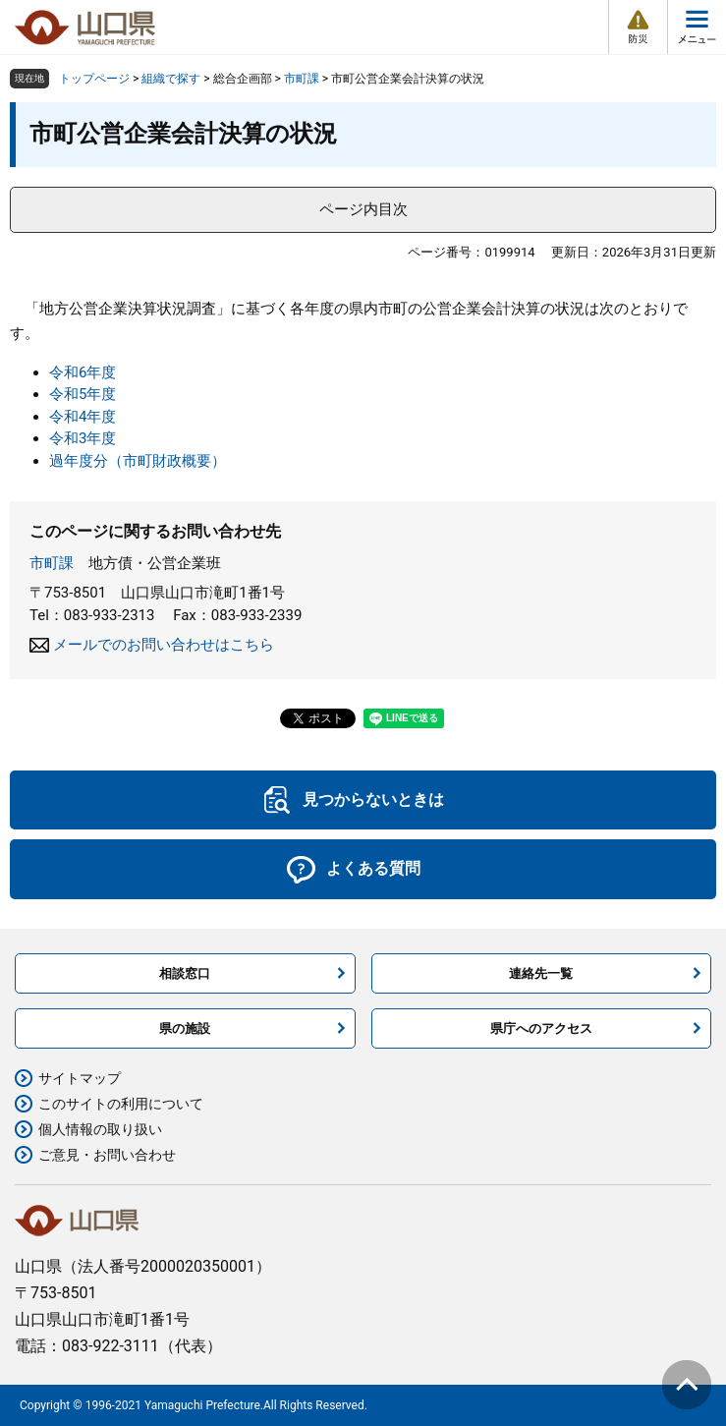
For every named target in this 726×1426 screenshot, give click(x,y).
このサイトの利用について (120, 1104)
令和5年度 (82, 394)
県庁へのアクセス (541, 1028)
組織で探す (170, 79)
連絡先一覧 (541, 973)
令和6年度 (82, 372)
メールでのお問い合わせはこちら (163, 645)
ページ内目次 (363, 209)
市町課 (301, 79)
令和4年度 (82, 417)
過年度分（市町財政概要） (137, 461)
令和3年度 (82, 438)
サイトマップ (79, 1078)
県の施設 (184, 1028)
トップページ (94, 79)
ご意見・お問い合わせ (107, 1155)
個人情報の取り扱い (100, 1129)
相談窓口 (184, 973)
